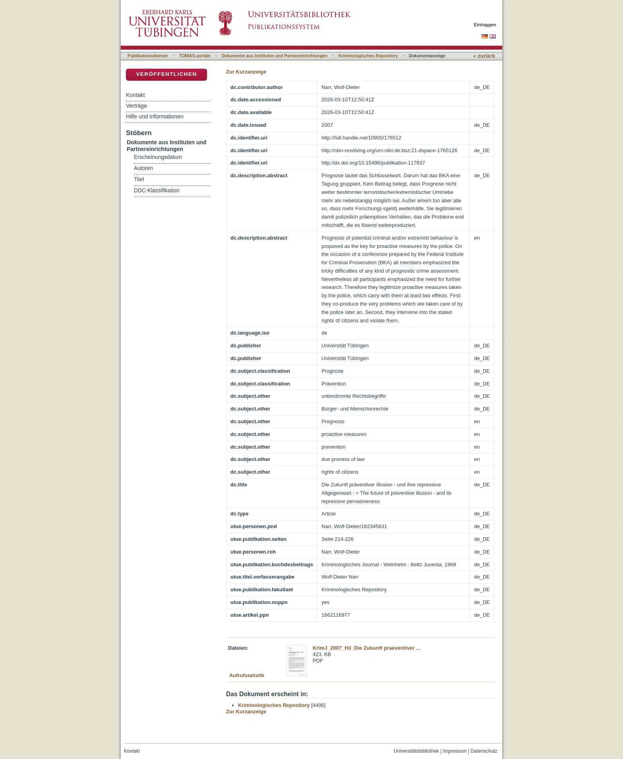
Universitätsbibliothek (416, 751)
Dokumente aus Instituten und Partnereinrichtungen (275, 55)
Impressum (455, 751)
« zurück (484, 56)
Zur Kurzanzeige (246, 72)
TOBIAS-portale (195, 55)
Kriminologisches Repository (368, 55)
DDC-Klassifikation (156, 191)
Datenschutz (483, 751)
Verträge (136, 106)
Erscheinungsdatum (158, 157)
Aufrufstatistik (246, 675)
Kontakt (135, 95)
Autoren (143, 168)
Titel (139, 179)
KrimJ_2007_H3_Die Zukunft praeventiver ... (366, 648)
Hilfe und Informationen (155, 116)
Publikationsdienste (148, 55)
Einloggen (485, 24)
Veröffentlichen (166, 74)
